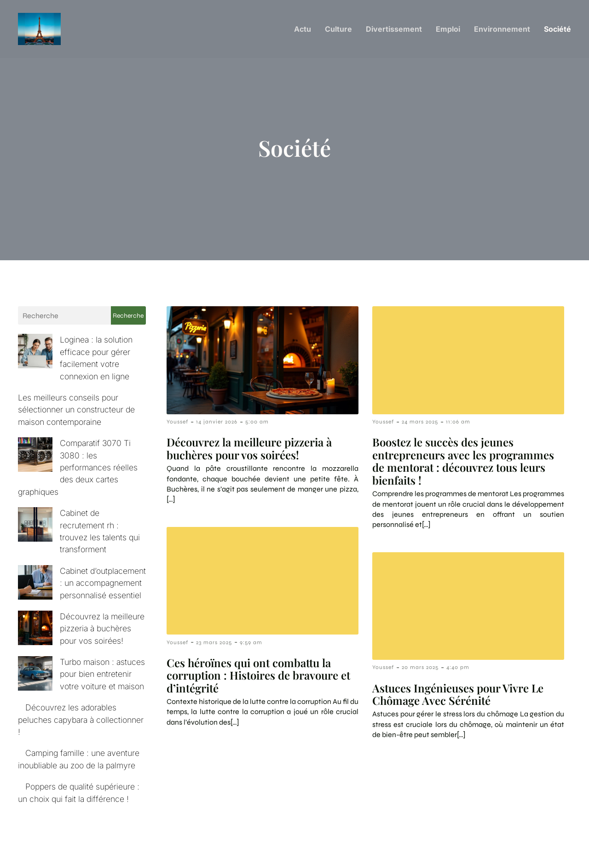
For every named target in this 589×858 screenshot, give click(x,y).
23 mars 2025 (214, 644)
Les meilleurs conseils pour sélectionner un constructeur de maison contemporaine (76, 400)
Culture (338, 29)
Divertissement (394, 29)
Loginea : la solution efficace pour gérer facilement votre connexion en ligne (74, 354)
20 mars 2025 (420, 669)
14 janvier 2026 (216, 423)
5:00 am (257, 423)
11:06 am (458, 423)
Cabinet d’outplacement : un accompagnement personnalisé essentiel (75, 536)
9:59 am (251, 644)
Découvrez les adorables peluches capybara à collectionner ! (81, 661)
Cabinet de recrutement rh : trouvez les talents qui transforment (72, 491)
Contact (361, 834)
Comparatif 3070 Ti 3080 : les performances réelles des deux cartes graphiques (77, 445)
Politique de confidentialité (518, 834)
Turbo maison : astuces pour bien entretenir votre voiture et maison (73, 615)
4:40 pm (457, 669)
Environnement (502, 29)
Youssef (177, 423)
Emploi (448, 29)
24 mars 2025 (420, 423)
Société (557, 29)
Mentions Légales (423, 834)
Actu (302, 29)
